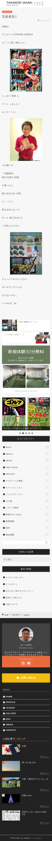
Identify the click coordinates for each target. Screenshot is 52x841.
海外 (27, 527)
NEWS (27, 460)
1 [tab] (20, 433)
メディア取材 (27, 507)
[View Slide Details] (26, 413)
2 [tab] (23, 433)
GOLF (27, 447)
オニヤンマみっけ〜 (15, 577)
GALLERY (11, 713)
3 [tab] (26, 433)
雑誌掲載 (27, 534)
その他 (27, 500)
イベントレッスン (27, 487)
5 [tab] (32, 433)
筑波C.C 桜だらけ (14, 598)
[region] (26, 413)
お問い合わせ (26, 677)
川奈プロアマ (12, 604)
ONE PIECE (7, 11)
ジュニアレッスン (27, 494)
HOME (9, 696)
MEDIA (27, 453)
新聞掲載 (27, 521)
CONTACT (11, 730)
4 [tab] (29, 433)
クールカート (12, 584)
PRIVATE (27, 473)
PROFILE (10, 702)
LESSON (10, 708)
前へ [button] (5, 413)
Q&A (8, 719)
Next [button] (47, 413)
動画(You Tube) (27, 514)
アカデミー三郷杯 (27, 480)
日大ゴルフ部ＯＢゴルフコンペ (20, 591)
